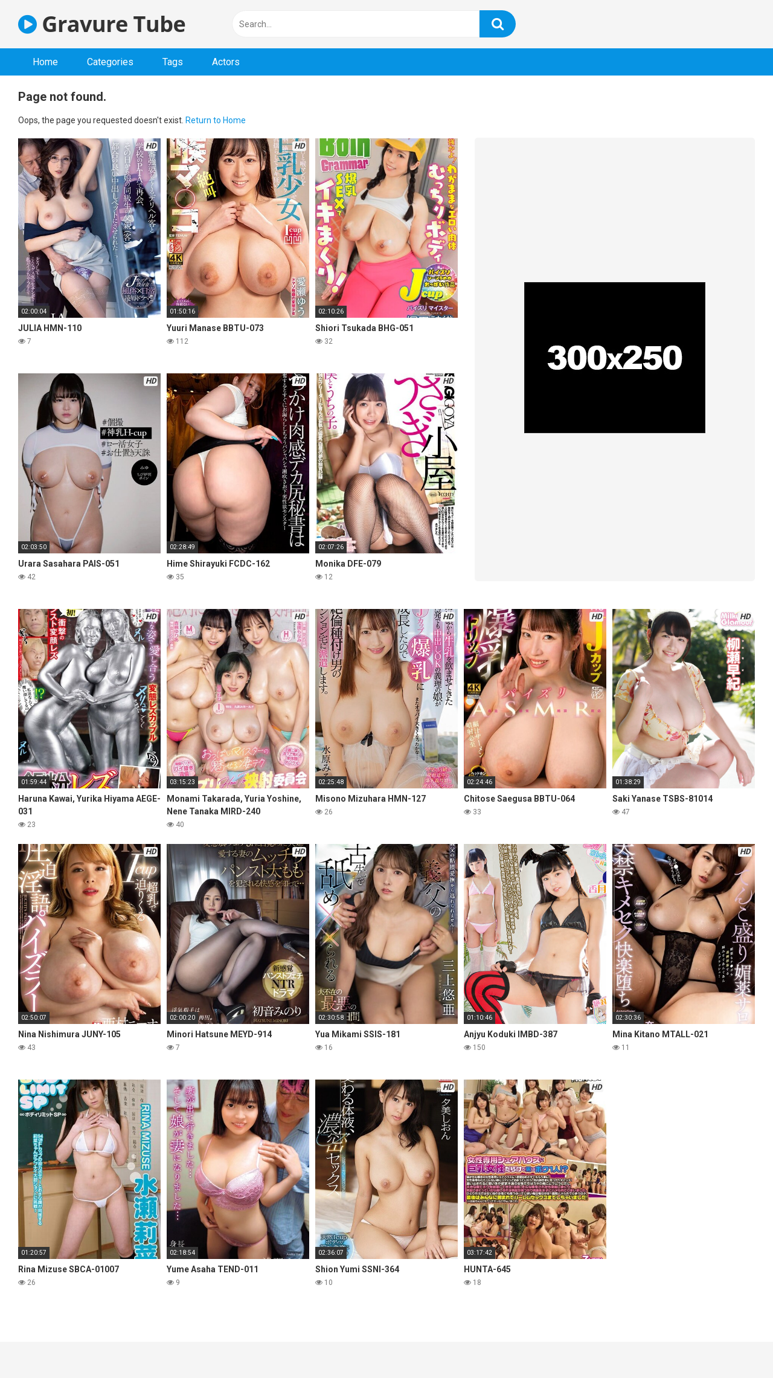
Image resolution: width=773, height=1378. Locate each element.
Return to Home (215, 120)
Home (45, 62)
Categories (110, 62)
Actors (226, 62)
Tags (172, 62)
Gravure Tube (101, 24)
